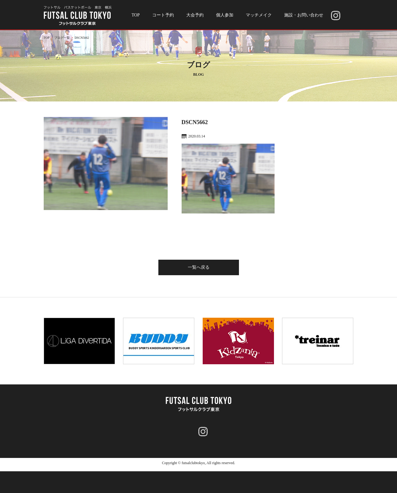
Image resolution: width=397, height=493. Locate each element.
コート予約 (163, 15)
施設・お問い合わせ (303, 15)
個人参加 (224, 15)
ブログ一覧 (62, 37)
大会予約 (195, 15)
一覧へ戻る (199, 267)
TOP (136, 15)
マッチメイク (259, 15)
